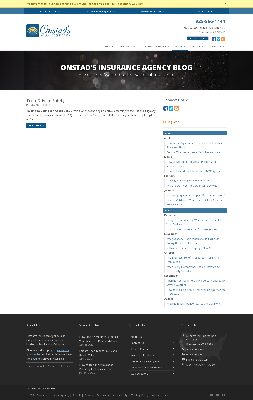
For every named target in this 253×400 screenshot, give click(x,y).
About (197, 46)
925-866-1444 (195, 349)
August (168, 298)
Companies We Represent (152, 367)
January (169, 190)
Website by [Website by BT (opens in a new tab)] (161, 395)
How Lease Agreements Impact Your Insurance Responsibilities (101, 341)
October (169, 252)
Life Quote (204, 11)
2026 (167, 133)
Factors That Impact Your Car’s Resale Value (193, 152)
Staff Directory (152, 373)
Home (109, 46)
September (171, 275)
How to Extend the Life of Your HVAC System (194, 171)
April (167, 138)
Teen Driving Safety (45, 100)
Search (77, 395)
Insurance (129, 46)
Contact (217, 46)
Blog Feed (171, 122)
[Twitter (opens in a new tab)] (218, 39)
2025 (167, 210)
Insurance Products (152, 355)
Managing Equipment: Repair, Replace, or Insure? (196, 195)
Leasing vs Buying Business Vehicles (188, 180)
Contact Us (152, 343)
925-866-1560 (195, 354)
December (170, 215)
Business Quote (152, 11)
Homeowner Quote (101, 11)
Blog (180, 46)
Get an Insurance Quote (152, 361)
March (168, 156)
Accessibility (120, 395)
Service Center (152, 349)
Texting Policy (139, 395)
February (169, 175)
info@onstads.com (197, 359)
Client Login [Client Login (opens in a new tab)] (198, 38)
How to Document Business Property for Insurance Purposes (101, 369)
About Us (152, 336)
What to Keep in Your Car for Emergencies (192, 229)
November (170, 234)
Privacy (88, 395)
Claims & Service (157, 46)
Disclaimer (103, 395)
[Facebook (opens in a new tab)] (214, 39)
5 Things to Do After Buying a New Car (189, 248)
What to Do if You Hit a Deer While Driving (191, 185)
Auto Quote (49, 11)
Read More (36, 125)
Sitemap (65, 366)
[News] (223, 39)
